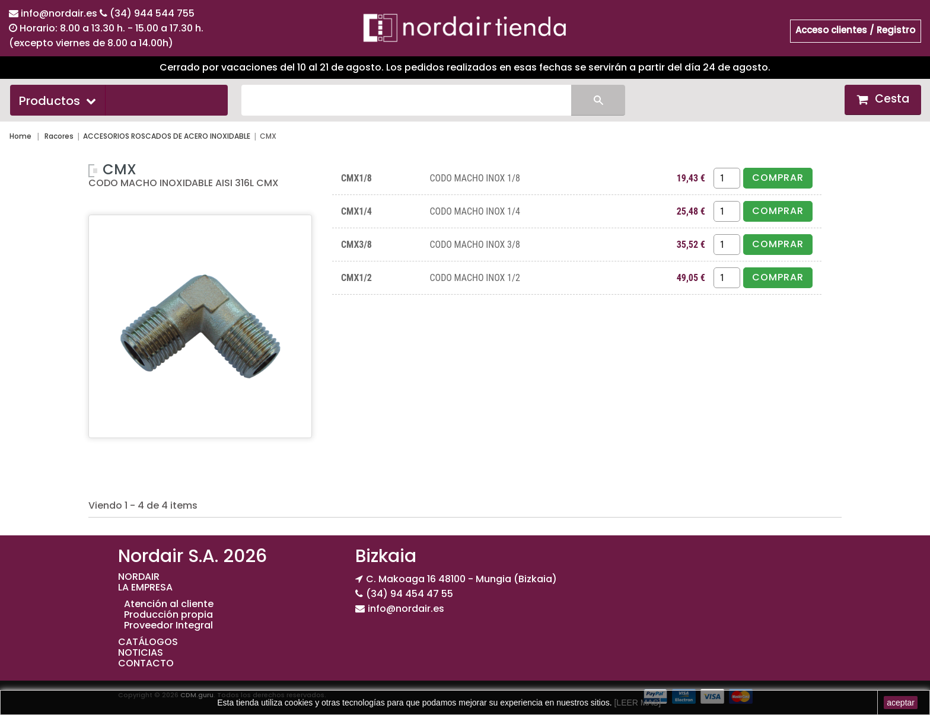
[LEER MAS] (636, 702)
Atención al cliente (169, 604)
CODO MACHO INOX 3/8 (474, 244)
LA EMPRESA (145, 587)
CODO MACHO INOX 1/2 (474, 277)
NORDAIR (139, 576)
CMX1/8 (356, 178)
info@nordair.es (60, 13)
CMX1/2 (356, 277)
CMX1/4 (356, 211)
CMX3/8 (356, 244)
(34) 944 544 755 (152, 13)
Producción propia (168, 614)
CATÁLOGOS (148, 642)
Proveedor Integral (168, 625)
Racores (59, 136)
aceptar (901, 702)
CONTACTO (146, 663)
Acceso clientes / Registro (855, 30)
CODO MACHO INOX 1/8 (474, 178)
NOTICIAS (140, 652)
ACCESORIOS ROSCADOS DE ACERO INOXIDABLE (166, 136)
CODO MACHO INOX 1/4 (474, 211)
